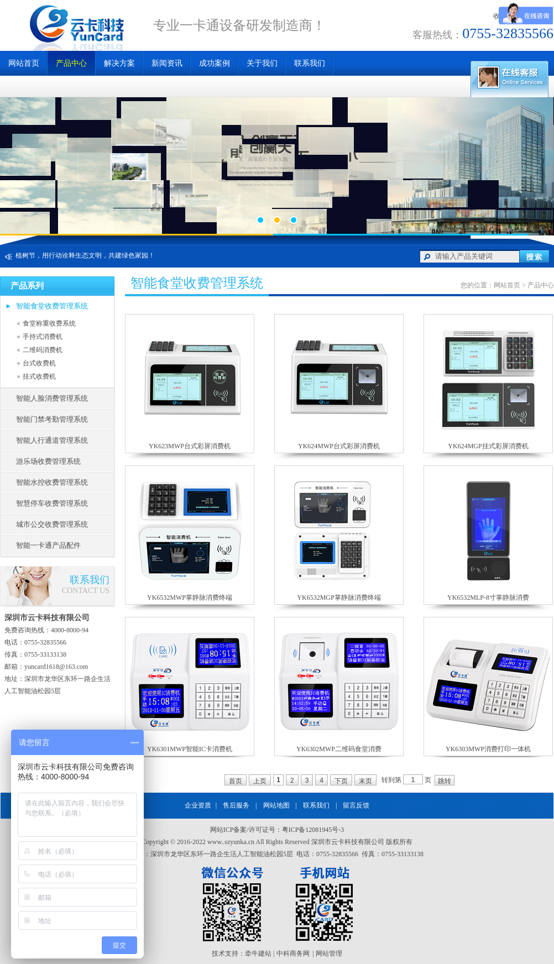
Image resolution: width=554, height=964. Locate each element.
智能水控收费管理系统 (52, 482)
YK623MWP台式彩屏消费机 (190, 446)
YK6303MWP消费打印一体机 (488, 749)
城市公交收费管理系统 (52, 524)
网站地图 (276, 805)
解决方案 (119, 63)
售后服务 (236, 805)
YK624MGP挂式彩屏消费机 (488, 446)
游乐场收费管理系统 (48, 461)
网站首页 (23, 63)
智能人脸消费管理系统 (52, 398)
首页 (235, 781)
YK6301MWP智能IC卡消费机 (189, 749)
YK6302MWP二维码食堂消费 (338, 749)
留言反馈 (356, 805)
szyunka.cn (239, 842)
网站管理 (329, 953)
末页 (365, 781)
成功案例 (214, 63)
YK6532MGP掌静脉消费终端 (338, 597)
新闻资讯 (166, 63)
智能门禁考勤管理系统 (52, 419)
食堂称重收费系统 (49, 323)
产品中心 (71, 63)
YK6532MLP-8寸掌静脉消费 (488, 597)
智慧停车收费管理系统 (52, 503)
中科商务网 (293, 953)
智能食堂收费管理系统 (52, 306)
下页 (341, 781)
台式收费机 (39, 363)
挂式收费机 (39, 376)
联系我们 (316, 805)
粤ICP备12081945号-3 (313, 830)
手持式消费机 (42, 336)
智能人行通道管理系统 (52, 440)
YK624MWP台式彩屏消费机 (339, 446)
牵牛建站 (258, 953)
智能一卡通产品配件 (48, 545)
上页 (259, 781)
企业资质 (198, 805)
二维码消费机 (42, 350)
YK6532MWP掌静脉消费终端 (189, 597)
